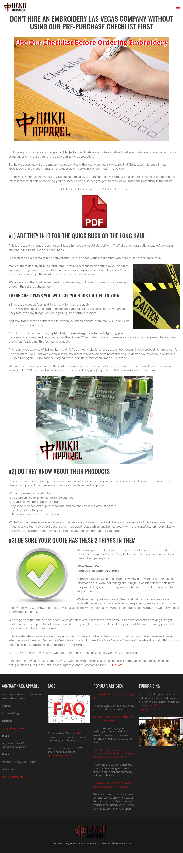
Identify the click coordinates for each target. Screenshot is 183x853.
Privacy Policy (122, 843)
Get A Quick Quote (12, 776)
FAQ (78, 733)
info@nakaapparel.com (15, 728)
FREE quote (115, 665)
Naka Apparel (77, 843)
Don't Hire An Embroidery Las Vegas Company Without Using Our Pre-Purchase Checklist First (114, 754)
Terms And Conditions (100, 843)
